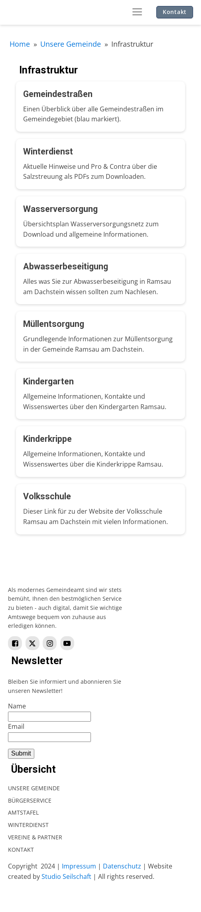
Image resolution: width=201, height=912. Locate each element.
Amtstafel (23, 812)
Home (20, 44)
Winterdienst (28, 825)
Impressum (79, 866)
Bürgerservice (29, 800)
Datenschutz (122, 866)
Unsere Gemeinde (70, 44)
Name (17, 706)
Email (16, 726)
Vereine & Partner (35, 837)
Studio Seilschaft (66, 876)
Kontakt (175, 12)
